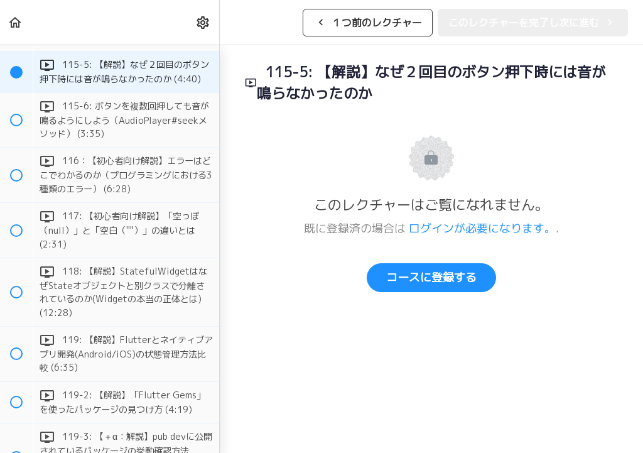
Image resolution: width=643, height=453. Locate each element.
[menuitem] (203, 22)
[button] (15, 22)
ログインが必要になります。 (482, 228)
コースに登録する (431, 277)
